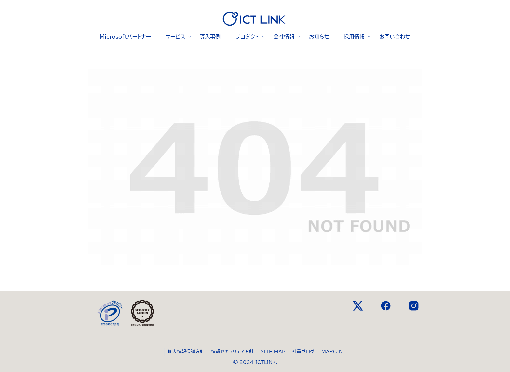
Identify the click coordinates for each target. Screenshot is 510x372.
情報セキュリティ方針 (232, 351)
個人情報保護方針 (186, 351)
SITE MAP (273, 351)
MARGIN (331, 351)
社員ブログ (303, 351)
